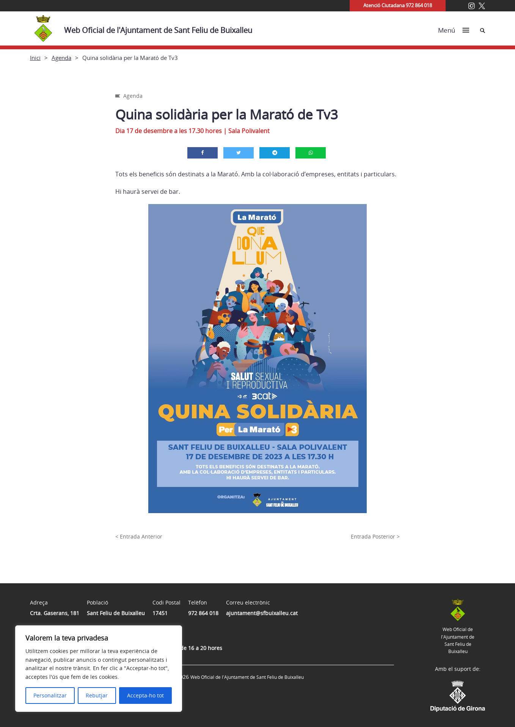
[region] (98, 668)
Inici (35, 57)
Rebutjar (97, 695)
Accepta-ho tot (145, 695)
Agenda (61, 57)
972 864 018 (203, 613)
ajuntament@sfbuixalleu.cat (262, 613)
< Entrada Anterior (138, 536)
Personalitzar (50, 695)
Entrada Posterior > (375, 536)
